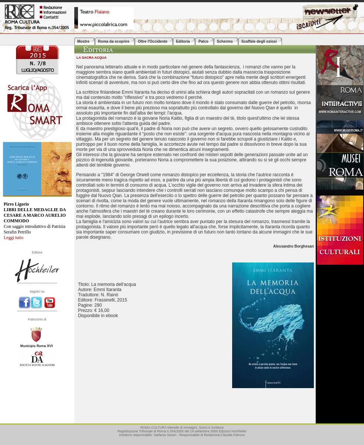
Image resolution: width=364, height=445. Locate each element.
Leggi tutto (13, 237)
